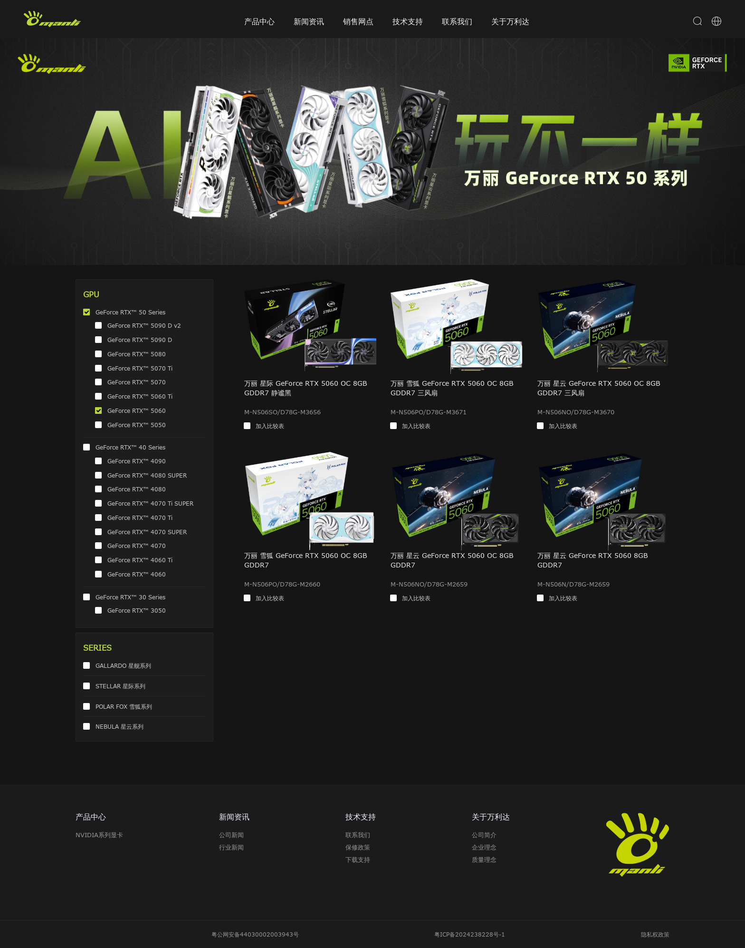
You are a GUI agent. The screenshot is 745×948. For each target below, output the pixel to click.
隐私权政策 (655, 934)
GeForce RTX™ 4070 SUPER (147, 531)
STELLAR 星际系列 (120, 686)
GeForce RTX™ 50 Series (130, 312)
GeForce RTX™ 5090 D (139, 339)
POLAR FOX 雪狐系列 (124, 706)
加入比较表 (270, 425)
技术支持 (407, 21)
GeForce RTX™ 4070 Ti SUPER (150, 503)
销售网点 (358, 21)
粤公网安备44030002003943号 (255, 934)
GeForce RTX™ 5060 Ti (139, 396)
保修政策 (357, 847)
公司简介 (484, 835)
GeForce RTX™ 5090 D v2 (144, 325)
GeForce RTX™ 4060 (136, 574)
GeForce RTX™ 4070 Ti (139, 517)
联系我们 (457, 21)
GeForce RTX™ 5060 (136, 410)
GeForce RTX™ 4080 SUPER (147, 475)
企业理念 (484, 847)
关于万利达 (510, 21)
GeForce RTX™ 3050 (136, 610)
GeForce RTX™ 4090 (136, 461)
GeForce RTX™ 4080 (136, 489)
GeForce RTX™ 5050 (136, 424)
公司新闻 (231, 835)
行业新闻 (231, 847)
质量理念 (484, 859)
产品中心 (259, 21)
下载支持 (357, 859)
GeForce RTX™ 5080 (136, 354)
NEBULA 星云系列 (119, 726)
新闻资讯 (309, 21)
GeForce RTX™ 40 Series (130, 447)
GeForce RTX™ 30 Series (130, 597)
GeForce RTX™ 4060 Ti (139, 560)
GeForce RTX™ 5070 (136, 382)
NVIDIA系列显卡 (99, 835)
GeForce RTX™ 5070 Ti (139, 368)
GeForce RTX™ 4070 (136, 545)
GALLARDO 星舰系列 (123, 665)
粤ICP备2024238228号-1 (469, 934)
